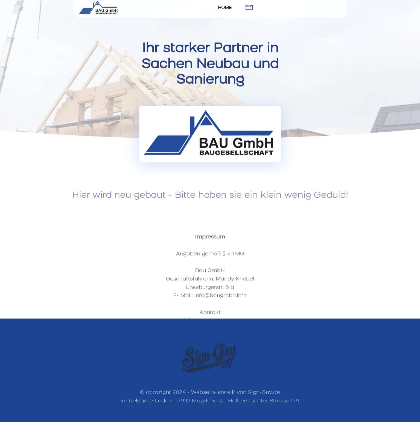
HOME (225, 8)
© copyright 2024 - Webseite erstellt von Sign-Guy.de (210, 395)
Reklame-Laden (150, 403)
